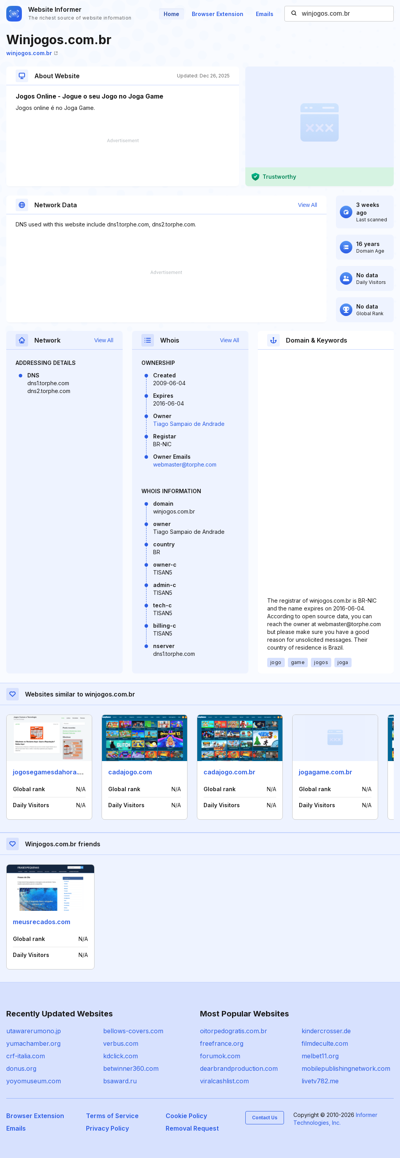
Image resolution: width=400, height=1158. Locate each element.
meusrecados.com (41, 922)
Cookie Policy (186, 1116)
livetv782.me (320, 1081)
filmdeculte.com (325, 1043)
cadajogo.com (130, 772)
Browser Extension (217, 14)
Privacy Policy (107, 1128)
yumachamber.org (33, 1043)
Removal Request (192, 1128)
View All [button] (307, 205)
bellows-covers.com (133, 1031)
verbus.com (120, 1043)
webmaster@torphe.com (184, 464)
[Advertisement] (123, 162)
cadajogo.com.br (229, 772)
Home (171, 14)
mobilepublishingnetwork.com (346, 1068)
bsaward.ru (120, 1081)
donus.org (21, 1068)
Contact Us (264, 1117)
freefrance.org (221, 1043)
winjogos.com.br (32, 53)
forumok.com (220, 1056)
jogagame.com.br (325, 772)
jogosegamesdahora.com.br (56, 772)
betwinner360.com (131, 1068)
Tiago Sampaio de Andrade (189, 423)
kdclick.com (120, 1056)
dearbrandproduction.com (239, 1068)
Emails (264, 14)
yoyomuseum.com (33, 1081)
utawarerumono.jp (33, 1031)
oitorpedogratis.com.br (233, 1031)
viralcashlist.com (224, 1081)
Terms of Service (112, 1116)
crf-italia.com (25, 1056)
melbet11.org (320, 1056)
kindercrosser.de (326, 1031)
